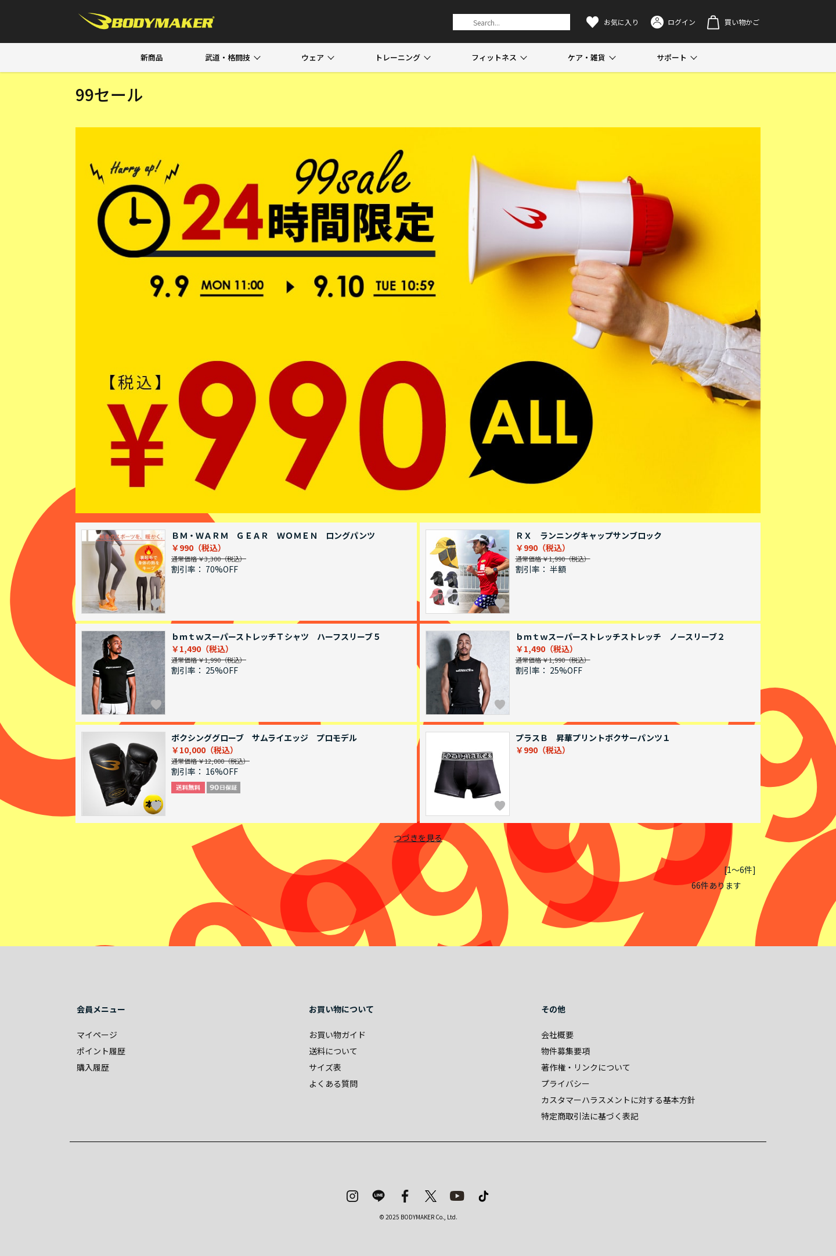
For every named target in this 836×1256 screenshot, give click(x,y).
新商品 (151, 57)
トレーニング (397, 57)
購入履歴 (93, 1067)
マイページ (97, 1034)
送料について (333, 1051)
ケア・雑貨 (587, 57)
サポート (672, 57)
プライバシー (565, 1083)
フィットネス (494, 57)
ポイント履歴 (101, 1051)
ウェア (312, 57)
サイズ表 (325, 1067)
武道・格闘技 (227, 57)
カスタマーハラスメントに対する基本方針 (618, 1099)
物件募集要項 (565, 1051)
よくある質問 (333, 1083)
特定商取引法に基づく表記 (590, 1116)
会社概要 (557, 1034)
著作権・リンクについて (585, 1067)
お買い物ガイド (337, 1034)
